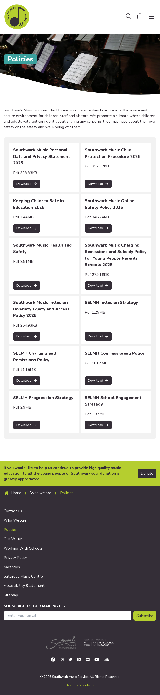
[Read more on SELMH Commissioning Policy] (98, 380)
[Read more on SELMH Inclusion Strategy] (98, 336)
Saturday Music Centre (23, 576)
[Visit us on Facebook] (53, 660)
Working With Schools (23, 548)
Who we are (40, 492)
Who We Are (15, 520)
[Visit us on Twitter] (70, 660)
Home (16, 492)
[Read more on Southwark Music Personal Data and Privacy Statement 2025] (26, 184)
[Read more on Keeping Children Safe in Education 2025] (26, 228)
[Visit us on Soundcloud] (106, 660)
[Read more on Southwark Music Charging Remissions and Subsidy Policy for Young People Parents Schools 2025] (98, 285)
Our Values (13, 538)
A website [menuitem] (80, 685)
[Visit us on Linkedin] (79, 660)
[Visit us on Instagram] (62, 660)
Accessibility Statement (24, 585)
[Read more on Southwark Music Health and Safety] (26, 285)
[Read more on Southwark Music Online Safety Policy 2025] (98, 228)
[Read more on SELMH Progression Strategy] (26, 425)
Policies (66, 492)
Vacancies (12, 566)
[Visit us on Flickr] (88, 660)
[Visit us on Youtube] (96, 660)
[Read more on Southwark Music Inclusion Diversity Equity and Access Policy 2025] (26, 336)
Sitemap (11, 594)
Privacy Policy (15, 557)
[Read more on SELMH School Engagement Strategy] (98, 425)
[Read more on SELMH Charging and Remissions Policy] (26, 380)
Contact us (13, 510)
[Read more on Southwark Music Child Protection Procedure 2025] (98, 184)
